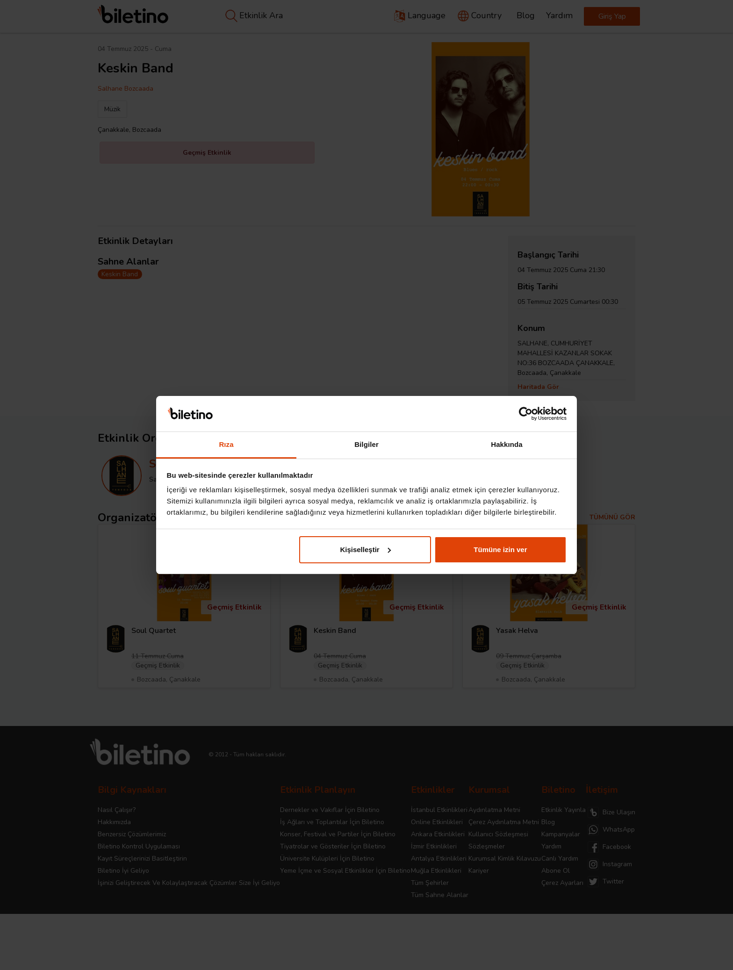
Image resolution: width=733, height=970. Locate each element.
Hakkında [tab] (507, 444)
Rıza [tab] (226, 444)
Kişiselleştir (365, 549)
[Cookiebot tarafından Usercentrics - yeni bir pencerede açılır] (526, 414)
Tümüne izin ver (500, 549)
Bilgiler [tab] (366, 444)
